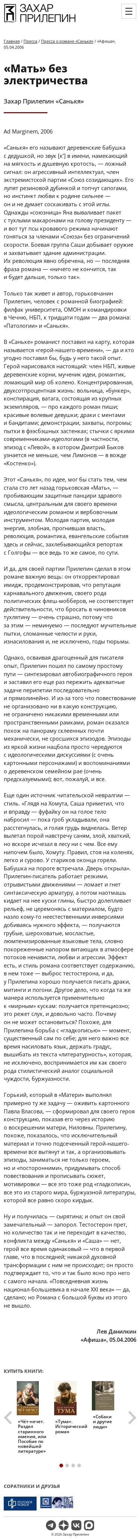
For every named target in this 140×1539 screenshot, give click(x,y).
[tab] (61, 1465)
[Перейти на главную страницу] (40, 22)
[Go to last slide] (9, 1418)
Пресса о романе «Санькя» (67, 41)
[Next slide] (131, 1418)
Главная (12, 41)
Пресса (30, 41)
